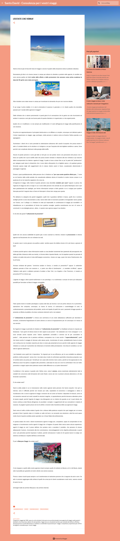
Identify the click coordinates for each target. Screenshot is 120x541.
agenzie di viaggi (18, 509)
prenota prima (44, 509)
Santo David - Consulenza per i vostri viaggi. (31, 3)
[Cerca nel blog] (110, 3)
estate (26, 509)
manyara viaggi (34, 509)
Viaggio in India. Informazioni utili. (96, 132)
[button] (14, 23)
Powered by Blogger (60, 538)
